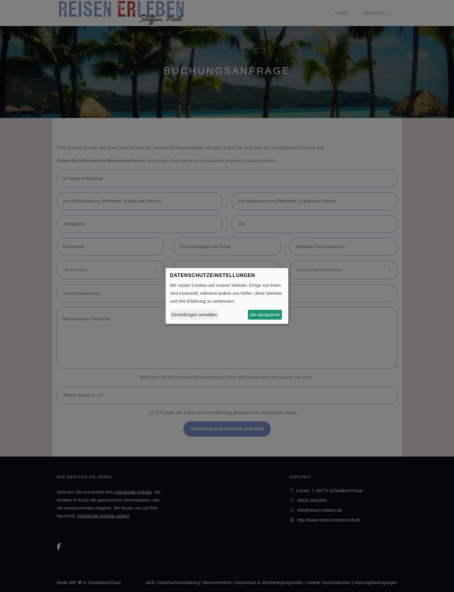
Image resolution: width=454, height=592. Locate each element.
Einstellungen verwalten (194, 314)
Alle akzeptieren (265, 314)
